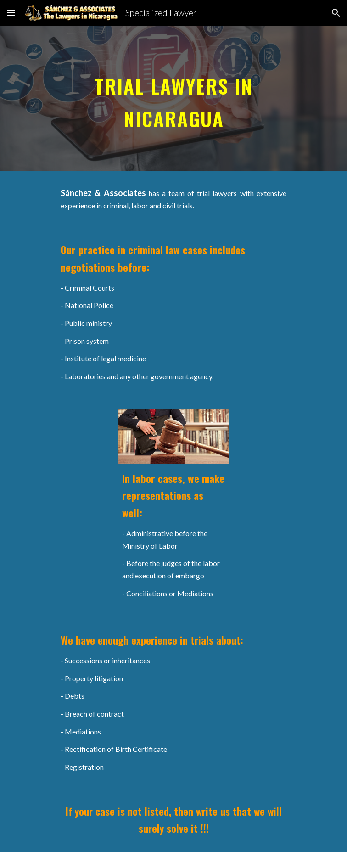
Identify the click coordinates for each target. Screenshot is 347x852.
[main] (173, 98)
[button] (11, 12)
